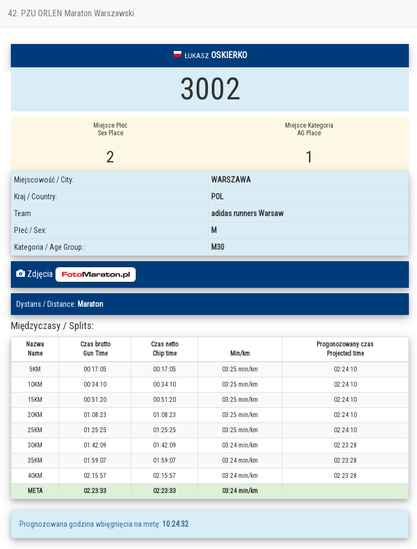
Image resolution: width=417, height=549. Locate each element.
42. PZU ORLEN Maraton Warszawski (71, 13)
